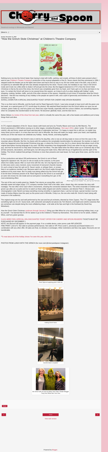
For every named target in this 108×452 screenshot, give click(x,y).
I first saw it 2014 (67, 128)
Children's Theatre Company (20, 80)
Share (4, 406)
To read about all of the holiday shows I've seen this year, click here (26, 237)
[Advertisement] (51, 5)
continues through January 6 (35, 211)
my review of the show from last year (25, 115)
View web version (51, 419)
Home (50, 414)
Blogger (54, 450)
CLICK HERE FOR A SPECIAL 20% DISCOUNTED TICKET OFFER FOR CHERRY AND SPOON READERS (41, 219)
